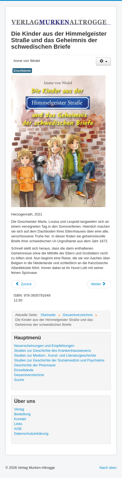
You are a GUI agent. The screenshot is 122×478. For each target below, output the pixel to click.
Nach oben (108, 468)
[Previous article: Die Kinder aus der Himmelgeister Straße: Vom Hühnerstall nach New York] (23, 284)
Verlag (19, 409)
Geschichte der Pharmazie (35, 365)
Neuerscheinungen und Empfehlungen (44, 346)
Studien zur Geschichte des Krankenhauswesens (52, 350)
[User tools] (103, 61)
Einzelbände (22, 70)
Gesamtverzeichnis (29, 375)
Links (18, 424)
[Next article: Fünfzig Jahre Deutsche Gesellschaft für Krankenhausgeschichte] (99, 284)
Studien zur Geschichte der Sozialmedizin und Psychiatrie (59, 360)
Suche (19, 380)
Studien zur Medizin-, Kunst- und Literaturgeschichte (55, 355)
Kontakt (20, 419)
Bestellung (22, 414)
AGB (17, 429)
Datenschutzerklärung (31, 433)
